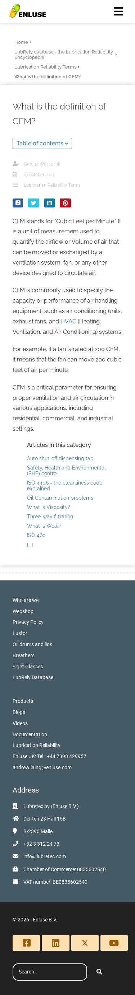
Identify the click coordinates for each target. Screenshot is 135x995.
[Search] (99, 972)
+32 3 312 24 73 (41, 844)
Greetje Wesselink (42, 164)
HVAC (68, 321)
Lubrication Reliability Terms (52, 185)
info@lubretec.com (44, 856)
